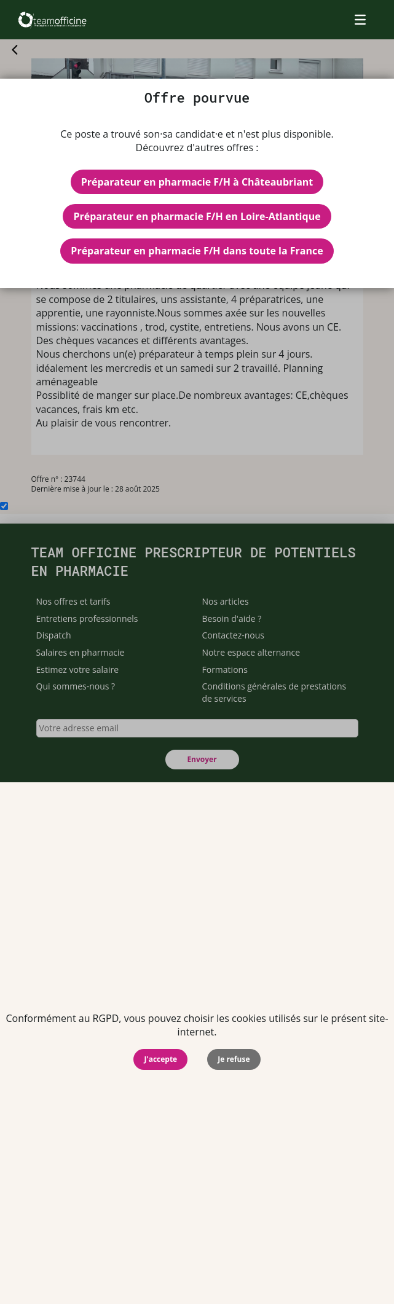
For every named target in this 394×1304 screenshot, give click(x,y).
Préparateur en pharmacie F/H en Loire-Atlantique (196, 216)
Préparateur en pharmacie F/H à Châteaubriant (197, 182)
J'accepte (160, 1059)
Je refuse (234, 1059)
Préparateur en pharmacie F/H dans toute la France (197, 250)
